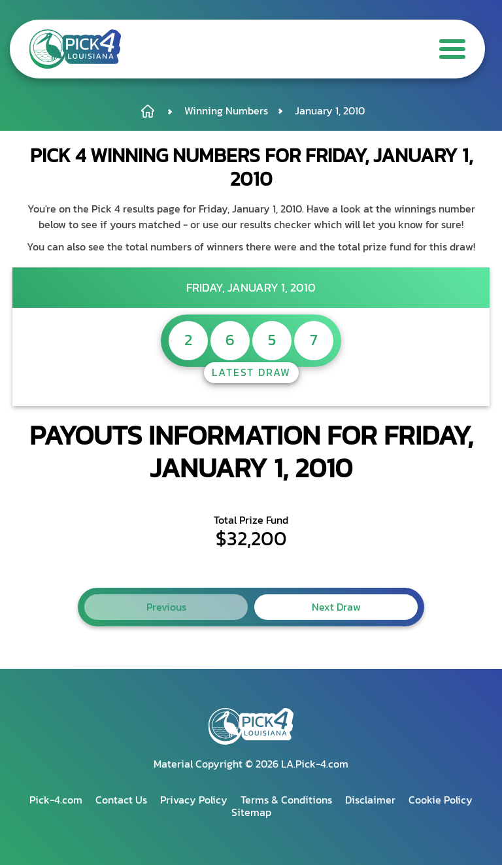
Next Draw (336, 607)
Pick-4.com (55, 799)
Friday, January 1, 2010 (251, 287)
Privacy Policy (193, 799)
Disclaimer (370, 799)
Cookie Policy (441, 799)
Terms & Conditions (286, 799)
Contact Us (121, 799)
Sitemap (251, 812)
